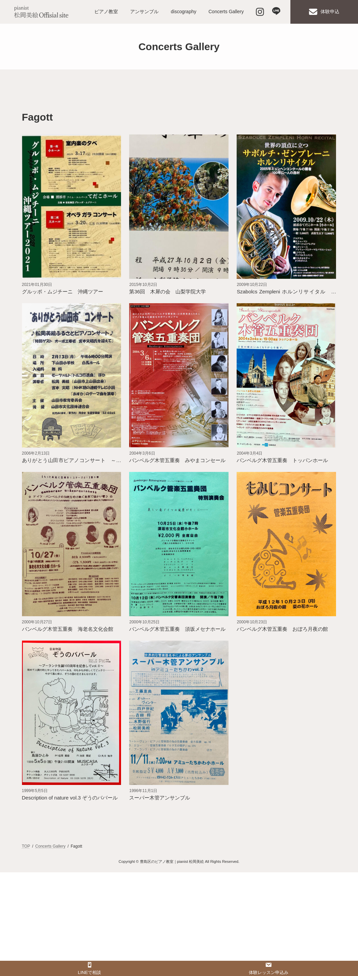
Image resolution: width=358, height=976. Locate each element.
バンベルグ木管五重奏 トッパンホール (282, 460)
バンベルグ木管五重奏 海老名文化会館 (67, 629)
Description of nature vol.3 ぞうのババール (70, 798)
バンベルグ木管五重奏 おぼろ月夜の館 (282, 629)
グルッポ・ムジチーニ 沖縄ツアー (62, 291)
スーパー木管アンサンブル (159, 798)
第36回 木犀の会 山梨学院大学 (167, 291)
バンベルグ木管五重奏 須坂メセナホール (177, 629)
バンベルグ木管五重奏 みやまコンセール (177, 460)
